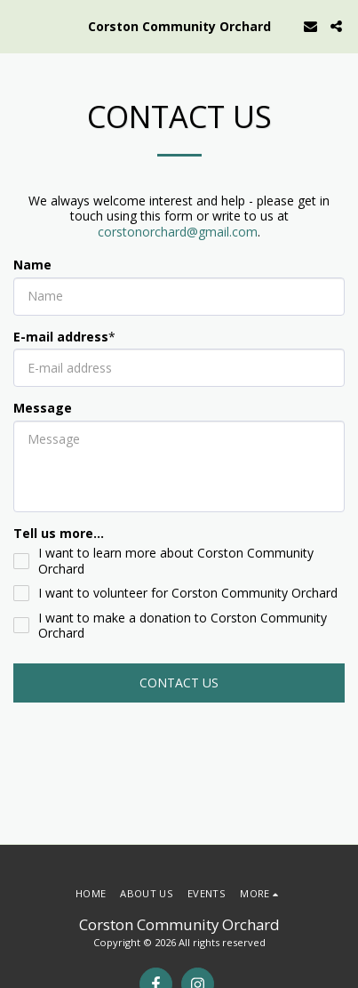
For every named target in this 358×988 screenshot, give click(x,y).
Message (42, 408)
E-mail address (60, 337)
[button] (19, 25)
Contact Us (179, 682)
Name (32, 265)
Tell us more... (58, 534)
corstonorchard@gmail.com (178, 231)
